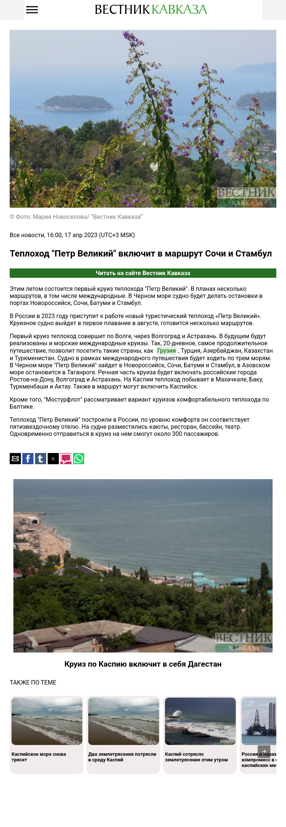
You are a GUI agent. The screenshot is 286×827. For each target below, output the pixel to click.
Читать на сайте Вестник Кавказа (143, 273)
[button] (15, 458)
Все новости (27, 235)
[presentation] (264, 751)
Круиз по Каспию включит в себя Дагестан (143, 664)
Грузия (166, 350)
